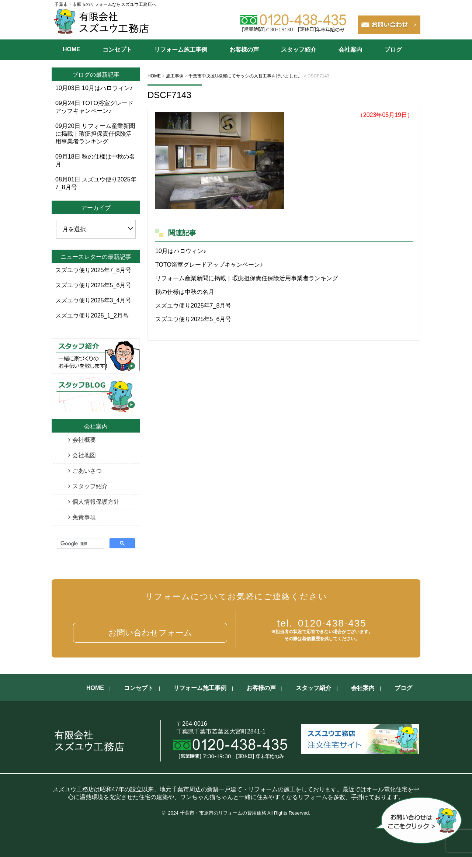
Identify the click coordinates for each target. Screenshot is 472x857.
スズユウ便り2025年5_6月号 (193, 319)
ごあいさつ (87, 471)
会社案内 (350, 49)
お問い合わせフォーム (150, 632)
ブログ (393, 49)
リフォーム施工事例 (180, 49)
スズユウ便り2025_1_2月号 (92, 315)
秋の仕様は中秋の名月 (184, 292)
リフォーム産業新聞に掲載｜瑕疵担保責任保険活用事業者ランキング (246, 278)
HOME (71, 49)
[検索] (79, 544)
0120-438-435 (322, 623)
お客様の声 (244, 49)
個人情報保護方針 (95, 502)
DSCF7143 (169, 95)
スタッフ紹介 (298, 49)
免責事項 (84, 517)
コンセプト (117, 49)
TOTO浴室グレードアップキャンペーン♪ (209, 264)
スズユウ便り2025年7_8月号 (193, 305)
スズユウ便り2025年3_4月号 (93, 300)
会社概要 (84, 440)
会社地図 (84, 455)
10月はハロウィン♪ (180, 251)
